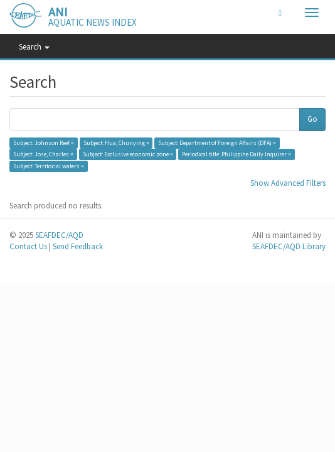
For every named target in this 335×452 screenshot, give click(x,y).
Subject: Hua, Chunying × (116, 143)
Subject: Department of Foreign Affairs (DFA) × (217, 143)
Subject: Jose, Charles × (43, 154)
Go (312, 119)
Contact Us (28, 246)
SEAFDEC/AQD (59, 235)
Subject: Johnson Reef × (43, 143)
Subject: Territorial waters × (48, 166)
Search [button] (34, 46)
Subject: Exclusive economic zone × (128, 154)
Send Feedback (78, 246)
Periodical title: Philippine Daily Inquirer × (236, 154)
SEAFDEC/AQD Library (289, 246)
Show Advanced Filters (288, 183)
